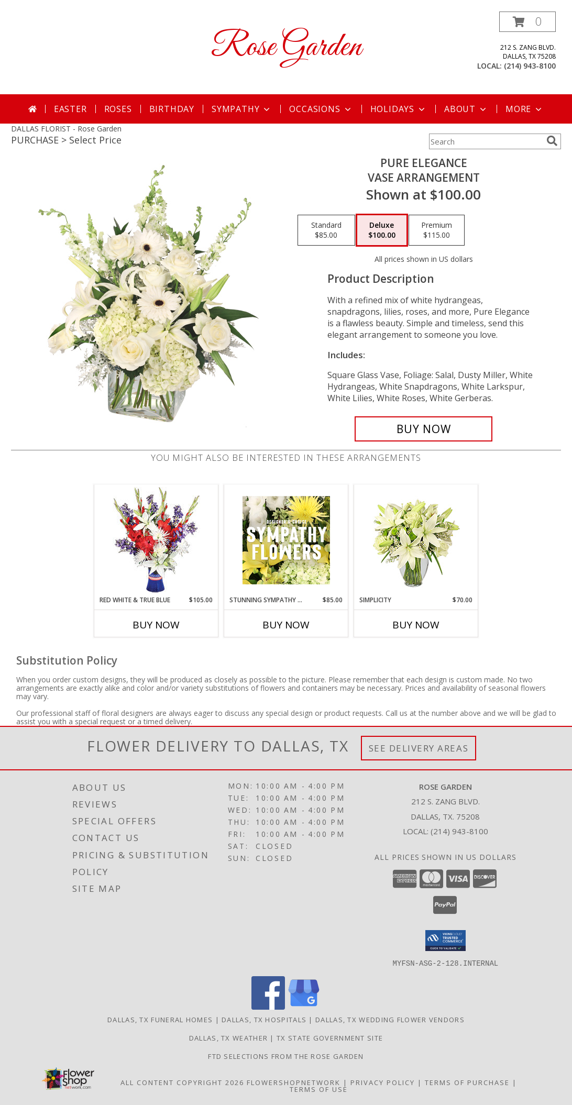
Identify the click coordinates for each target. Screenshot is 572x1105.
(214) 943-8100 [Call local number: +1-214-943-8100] (530, 66)
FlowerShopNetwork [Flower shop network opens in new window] (293, 1082)
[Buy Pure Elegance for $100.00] (423, 428)
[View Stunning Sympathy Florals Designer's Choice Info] (286, 540)
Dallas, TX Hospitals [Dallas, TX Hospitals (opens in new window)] (264, 1019)
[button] (527, 22)
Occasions (321, 109)
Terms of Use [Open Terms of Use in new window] (319, 1088)
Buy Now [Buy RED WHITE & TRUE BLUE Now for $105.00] (156, 625)
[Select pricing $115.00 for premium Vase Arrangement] (436, 230)
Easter (70, 109)
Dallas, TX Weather (228, 1037)
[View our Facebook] (268, 1006)
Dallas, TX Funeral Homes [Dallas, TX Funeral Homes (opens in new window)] (160, 1019)
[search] (552, 141)
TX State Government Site (330, 1037)
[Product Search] (486, 141)
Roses (118, 109)
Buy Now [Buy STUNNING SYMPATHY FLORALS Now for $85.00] (286, 625)
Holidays (398, 109)
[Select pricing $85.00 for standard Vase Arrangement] (326, 230)
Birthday (171, 109)
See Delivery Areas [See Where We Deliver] (419, 748)
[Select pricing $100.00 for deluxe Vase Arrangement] (381, 230)
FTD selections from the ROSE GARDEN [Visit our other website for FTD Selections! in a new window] (286, 1055)
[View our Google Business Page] (304, 1006)
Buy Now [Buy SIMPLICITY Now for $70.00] (415, 625)
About (466, 109)
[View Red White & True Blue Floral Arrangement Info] (156, 540)
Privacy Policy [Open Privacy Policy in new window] (382, 1082)
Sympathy (242, 109)
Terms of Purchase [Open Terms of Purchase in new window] (467, 1082)
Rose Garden (286, 47)
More (524, 109)
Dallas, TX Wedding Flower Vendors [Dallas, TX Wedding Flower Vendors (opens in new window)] (390, 1019)
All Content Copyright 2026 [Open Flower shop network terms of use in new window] (182, 1082)
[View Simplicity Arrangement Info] (416, 540)
